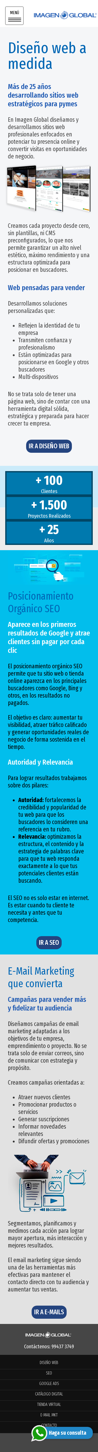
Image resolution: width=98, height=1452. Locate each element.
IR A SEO (49, 943)
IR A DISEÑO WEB (49, 446)
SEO (49, 1373)
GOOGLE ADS (49, 1383)
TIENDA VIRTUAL (49, 1404)
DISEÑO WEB (49, 1362)
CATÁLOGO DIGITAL (49, 1394)
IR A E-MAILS (49, 1312)
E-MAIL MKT (49, 1414)
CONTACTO (49, 1425)
